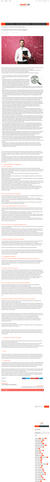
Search (46, 27)
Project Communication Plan (39, 93)
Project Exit (37, 112)
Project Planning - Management (23, 23)
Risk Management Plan (38, 158)
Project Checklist (38, 86)
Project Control (37, 96)
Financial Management (38, 64)
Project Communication (38, 91)
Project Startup (37, 151)
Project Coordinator (38, 98)
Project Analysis (37, 79)
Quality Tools (37, 156)
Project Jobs (37, 117)
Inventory (36, 69)
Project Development (38, 103)
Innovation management (38, 67)
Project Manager (16, 35)
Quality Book (42, 44)
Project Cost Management (39, 100)
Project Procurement (38, 134)
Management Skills (38, 74)
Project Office (37, 127)
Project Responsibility (38, 146)
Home (3, 23)
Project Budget (37, 81)
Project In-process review (39, 115)
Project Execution (38, 110)
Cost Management (38, 62)
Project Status (37, 153)
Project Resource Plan (38, 144)
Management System (38, 76)
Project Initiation (10, 23)
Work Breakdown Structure (39, 161)
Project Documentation (38, 105)
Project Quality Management (39, 139)
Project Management (38, 120)
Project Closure (5, 26)
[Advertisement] (25, 16)
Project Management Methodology (40, 122)
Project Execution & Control (38, 23)
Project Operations (38, 129)
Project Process (37, 132)
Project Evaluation (38, 108)
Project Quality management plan (40, 141)
